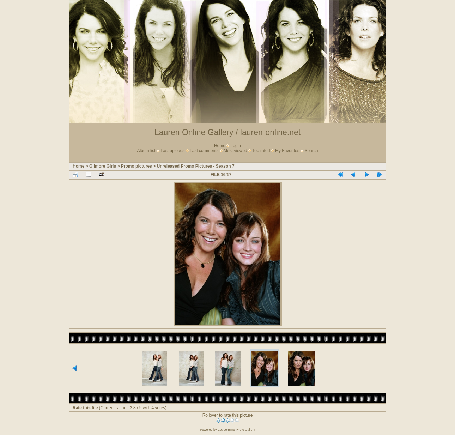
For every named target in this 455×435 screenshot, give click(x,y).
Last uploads (172, 150)
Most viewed (235, 150)
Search (311, 150)
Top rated (261, 150)
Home (219, 145)
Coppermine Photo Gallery (236, 429)
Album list (146, 150)
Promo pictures (136, 166)
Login (236, 145)
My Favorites (287, 150)
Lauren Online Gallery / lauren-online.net (227, 132)
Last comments (204, 150)
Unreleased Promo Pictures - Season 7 (195, 166)
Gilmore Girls (102, 166)
